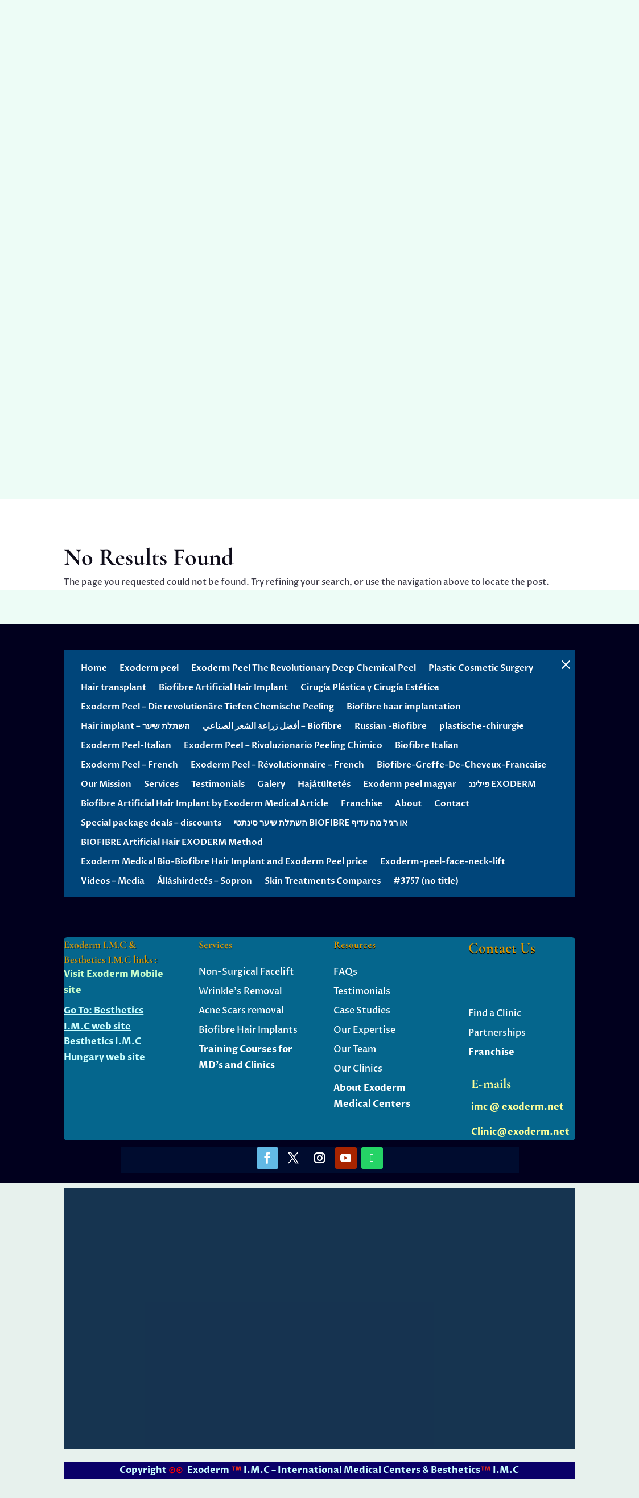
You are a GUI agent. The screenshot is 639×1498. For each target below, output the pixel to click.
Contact (451, 803)
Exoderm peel (149, 668)
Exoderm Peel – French (129, 764)
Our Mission (106, 784)
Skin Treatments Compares (323, 881)
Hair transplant (113, 687)
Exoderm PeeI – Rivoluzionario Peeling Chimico (283, 745)
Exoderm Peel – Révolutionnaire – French (277, 764)
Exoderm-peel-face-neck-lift (442, 861)
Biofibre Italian (427, 745)
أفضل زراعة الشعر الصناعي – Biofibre (272, 726)
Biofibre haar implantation (404, 706)
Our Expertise (364, 1030)
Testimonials (218, 784)
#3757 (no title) (426, 881)
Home (94, 668)
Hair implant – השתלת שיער (135, 726)
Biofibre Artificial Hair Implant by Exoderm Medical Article (204, 803)
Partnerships (497, 1033)
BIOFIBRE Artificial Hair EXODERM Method (172, 842)
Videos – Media (113, 881)
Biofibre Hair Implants (248, 1030)
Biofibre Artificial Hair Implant (223, 687)
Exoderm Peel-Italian (126, 745)
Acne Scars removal (241, 1010)
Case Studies (361, 1010)
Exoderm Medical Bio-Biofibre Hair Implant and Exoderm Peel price (224, 861)
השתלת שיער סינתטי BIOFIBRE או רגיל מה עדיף (320, 822)
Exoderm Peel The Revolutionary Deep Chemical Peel (303, 668)
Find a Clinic (494, 1013)
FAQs (345, 972)
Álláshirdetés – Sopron (204, 881)
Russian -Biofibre (390, 726)
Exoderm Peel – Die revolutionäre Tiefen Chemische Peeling (207, 706)
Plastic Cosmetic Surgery (480, 668)
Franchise (361, 803)
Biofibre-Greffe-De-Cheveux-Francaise (461, 764)
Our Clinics (357, 1068)
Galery (271, 784)
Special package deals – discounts (151, 822)
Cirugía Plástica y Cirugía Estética (369, 687)
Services (161, 784)
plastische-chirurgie (481, 726)
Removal (261, 991)
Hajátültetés (324, 784)
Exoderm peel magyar (409, 784)
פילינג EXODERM (502, 784)
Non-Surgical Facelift (246, 972)
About (408, 803)
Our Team (354, 1049)
